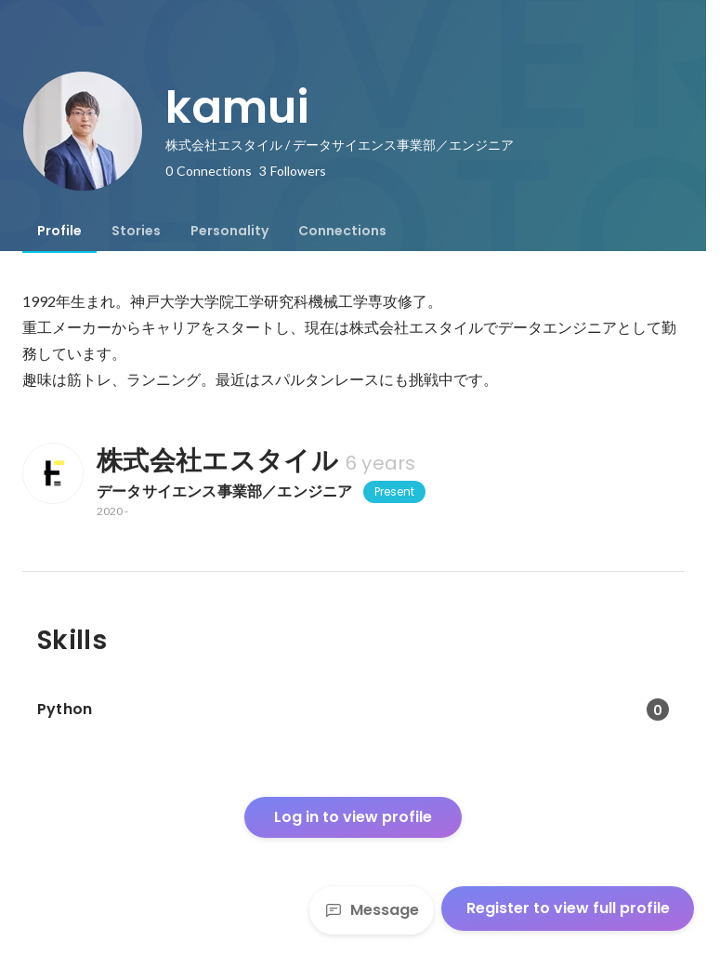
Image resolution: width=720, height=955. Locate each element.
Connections (342, 230)
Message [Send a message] (371, 910)
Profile (59, 230)
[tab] (59, 230)
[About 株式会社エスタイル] (52, 473)
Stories (136, 230)
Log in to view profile (353, 817)
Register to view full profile (568, 908)
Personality (229, 230)
